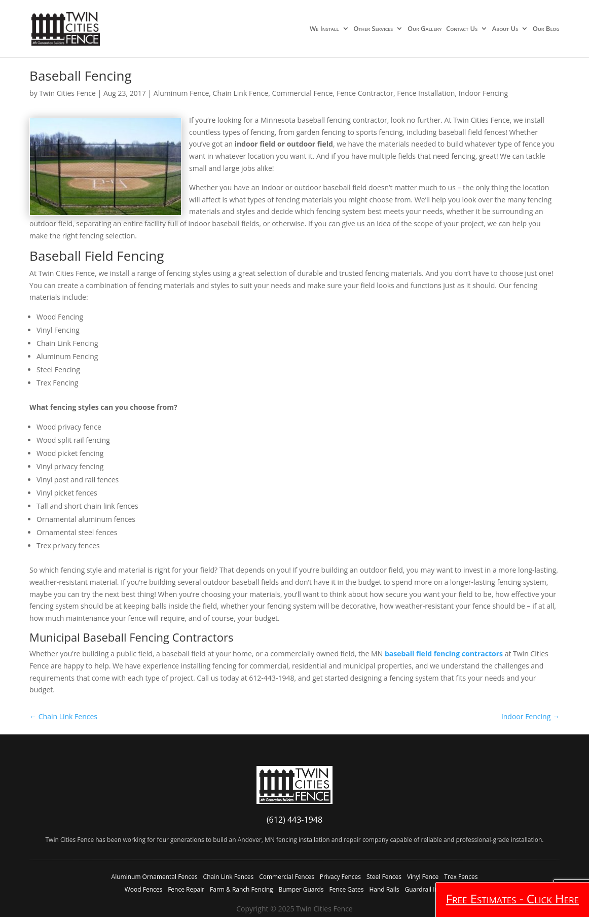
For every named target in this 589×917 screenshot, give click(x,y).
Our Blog (546, 29)
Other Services (373, 29)
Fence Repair (186, 889)
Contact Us (461, 29)
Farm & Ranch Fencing (241, 889)
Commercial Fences (286, 876)
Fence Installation (426, 93)
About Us (505, 29)
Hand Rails (384, 889)
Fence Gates (346, 889)
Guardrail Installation (434, 889)
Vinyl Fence (422, 876)
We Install (324, 29)
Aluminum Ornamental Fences (155, 876)
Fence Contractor (365, 93)
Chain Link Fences (228, 876)
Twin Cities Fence (67, 93)
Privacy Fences (340, 876)
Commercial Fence (302, 93)
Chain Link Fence (241, 93)
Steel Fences (383, 876)
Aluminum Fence (181, 93)
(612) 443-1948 (294, 819)
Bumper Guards (300, 889)
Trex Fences (460, 876)
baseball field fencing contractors (444, 653)
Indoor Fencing (483, 93)
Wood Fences (143, 889)
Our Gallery (424, 29)
